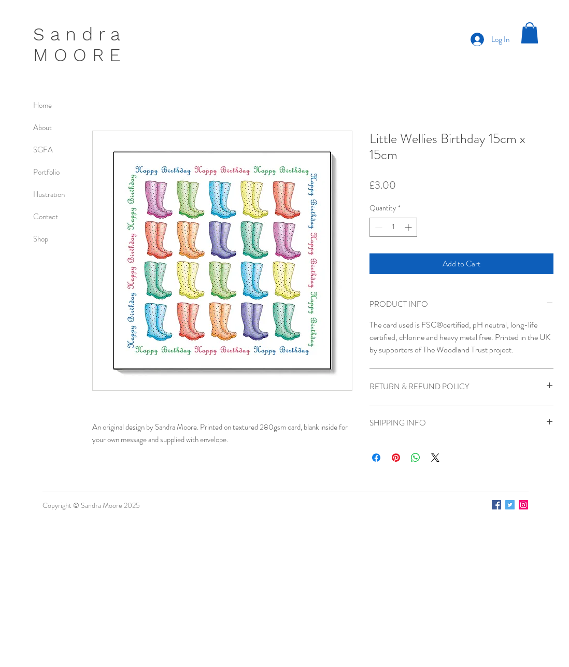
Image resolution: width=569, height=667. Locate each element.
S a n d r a (76, 34)
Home (42, 105)
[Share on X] (435, 457)
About (42, 127)
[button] (529, 33)
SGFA (43, 149)
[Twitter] (510, 504)
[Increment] (409, 227)
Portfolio (46, 172)
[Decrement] (377, 227)
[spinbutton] (393, 227)
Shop (40, 239)
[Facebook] (496, 504)
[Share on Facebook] (376, 457)
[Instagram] (523, 504)
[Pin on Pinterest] (396, 457)
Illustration (49, 194)
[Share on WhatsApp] (415, 457)
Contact (45, 216)
